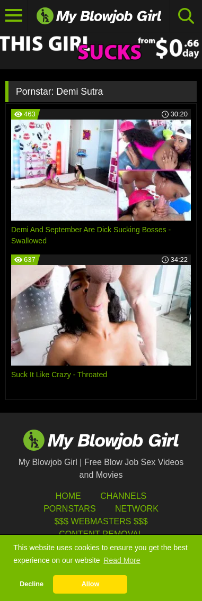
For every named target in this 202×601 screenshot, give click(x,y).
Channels (123, 495)
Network (137, 508)
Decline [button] (31, 584)
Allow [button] (91, 584)
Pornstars (69, 508)
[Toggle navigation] (14, 16)
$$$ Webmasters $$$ (100, 521)
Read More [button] (121, 560)
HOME (68, 495)
